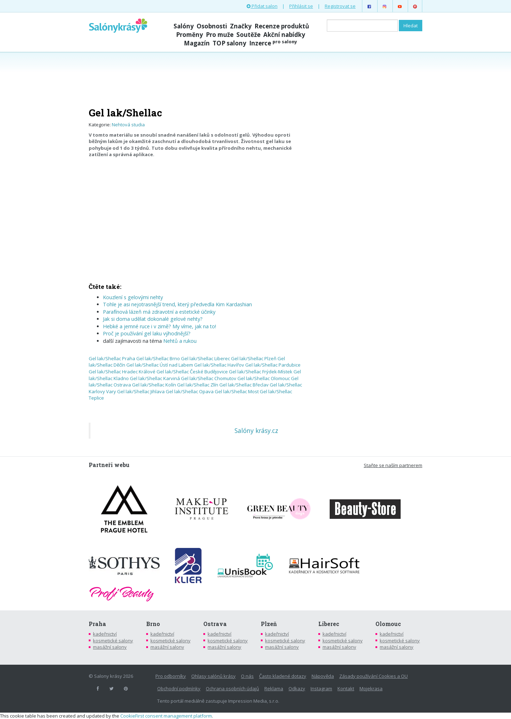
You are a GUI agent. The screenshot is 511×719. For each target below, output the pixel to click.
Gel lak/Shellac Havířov (219, 365)
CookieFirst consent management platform (166, 716)
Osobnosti (212, 26)
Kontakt (345, 688)
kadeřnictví (105, 634)
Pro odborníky (170, 676)
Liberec (328, 623)
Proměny (189, 35)
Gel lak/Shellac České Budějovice (192, 371)
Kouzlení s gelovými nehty (133, 297)
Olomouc (388, 623)
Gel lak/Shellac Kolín (154, 385)
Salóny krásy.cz (256, 430)
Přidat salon (262, 6)
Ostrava (215, 623)
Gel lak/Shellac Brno (158, 358)
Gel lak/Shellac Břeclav (244, 385)
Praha (97, 623)
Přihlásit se (301, 6)
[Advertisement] (255, 79)
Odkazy (297, 688)
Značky (241, 26)
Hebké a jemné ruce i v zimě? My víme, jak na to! (159, 326)
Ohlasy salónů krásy (213, 676)
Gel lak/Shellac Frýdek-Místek (260, 371)
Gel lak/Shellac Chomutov (208, 378)
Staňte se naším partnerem (393, 465)
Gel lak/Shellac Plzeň (253, 358)
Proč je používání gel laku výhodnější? (147, 333)
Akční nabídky (284, 35)
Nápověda (323, 676)
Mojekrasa (371, 688)
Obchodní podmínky (178, 688)
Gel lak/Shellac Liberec (205, 358)
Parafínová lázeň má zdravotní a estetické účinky (159, 311)
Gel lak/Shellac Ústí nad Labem (159, 365)
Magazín (197, 43)
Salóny (184, 26)
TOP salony (229, 43)
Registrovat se (340, 6)
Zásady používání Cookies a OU (373, 676)
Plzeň (269, 623)
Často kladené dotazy (282, 676)
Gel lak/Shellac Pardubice (273, 365)
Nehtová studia (128, 124)
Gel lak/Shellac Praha (112, 358)
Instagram (321, 688)
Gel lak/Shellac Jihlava (141, 391)
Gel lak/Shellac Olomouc (263, 378)
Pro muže (219, 35)
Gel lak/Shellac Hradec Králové (122, 371)
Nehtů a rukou (180, 340)
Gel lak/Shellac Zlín (197, 385)
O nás (247, 676)
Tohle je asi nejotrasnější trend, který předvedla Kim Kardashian (177, 304)
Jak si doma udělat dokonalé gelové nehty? (153, 318)
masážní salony (110, 647)
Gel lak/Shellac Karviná (155, 378)
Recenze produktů (281, 26)
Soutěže (248, 35)
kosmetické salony (113, 640)
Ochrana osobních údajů (232, 688)
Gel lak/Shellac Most (237, 391)
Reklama (273, 688)
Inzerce (273, 43)
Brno (153, 623)
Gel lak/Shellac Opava (190, 391)
